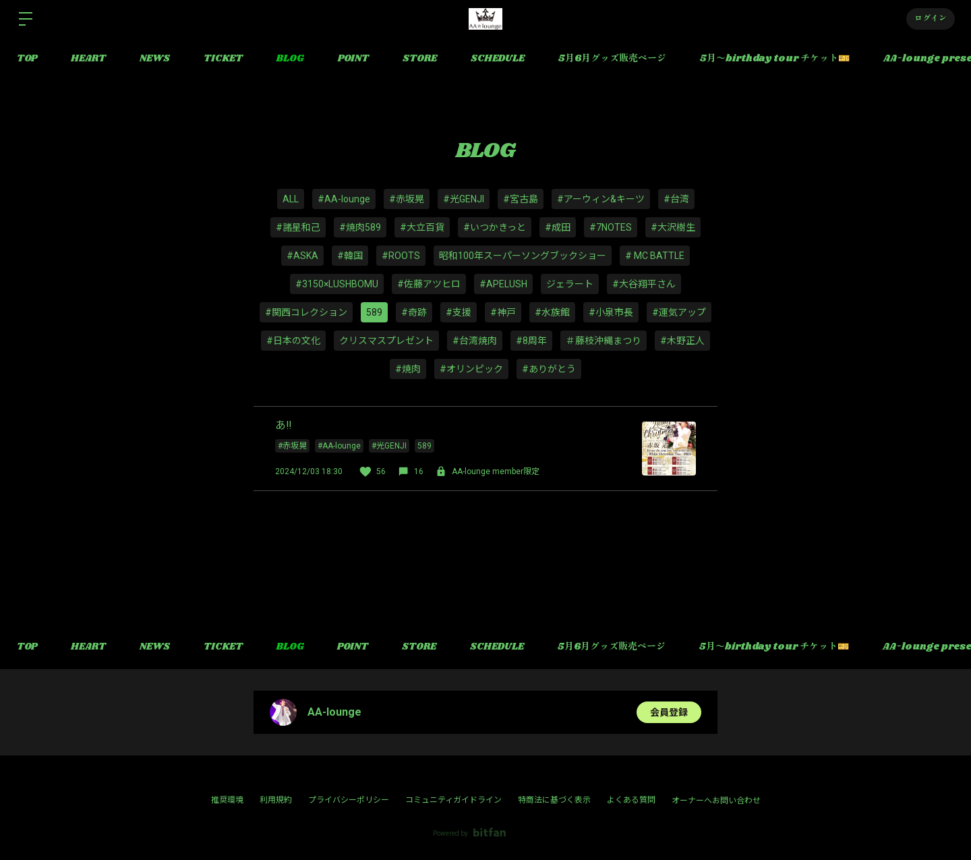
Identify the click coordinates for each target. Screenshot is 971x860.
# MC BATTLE (654, 255)
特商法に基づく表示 (554, 800)
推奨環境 (227, 800)
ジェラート (569, 284)
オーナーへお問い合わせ (716, 801)
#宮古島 (520, 199)
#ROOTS (401, 255)
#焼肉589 (360, 227)
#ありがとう (549, 369)
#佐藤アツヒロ (429, 284)
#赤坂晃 (406, 199)
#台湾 (676, 199)
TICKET (223, 58)
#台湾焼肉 (474, 340)
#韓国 (350, 255)
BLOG (290, 58)
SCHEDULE (498, 58)
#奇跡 (414, 312)
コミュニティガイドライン (453, 800)
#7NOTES (610, 227)
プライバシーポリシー (348, 800)
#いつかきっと (494, 227)
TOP (27, 58)
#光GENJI (463, 199)
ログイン (930, 18)
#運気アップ (679, 312)
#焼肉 (408, 369)
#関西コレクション (306, 312)
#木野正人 (682, 340)
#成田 (557, 227)
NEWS (155, 58)
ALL (291, 199)
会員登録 (669, 712)
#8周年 (531, 340)
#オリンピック (471, 369)
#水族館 (552, 312)
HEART (88, 58)
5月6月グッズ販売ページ (612, 58)
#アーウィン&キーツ (601, 199)
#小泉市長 (611, 312)
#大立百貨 (422, 227)
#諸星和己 (298, 227)
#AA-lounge (344, 199)
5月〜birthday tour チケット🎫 (775, 58)
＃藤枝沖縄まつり (603, 340)
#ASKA (302, 255)
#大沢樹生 (673, 227)
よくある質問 (631, 800)
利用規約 (276, 800)
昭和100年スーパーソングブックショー (522, 255)
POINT (353, 58)
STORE (420, 58)
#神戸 (503, 312)
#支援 (458, 312)
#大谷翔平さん (644, 284)
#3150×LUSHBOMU (336, 284)
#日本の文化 (293, 340)
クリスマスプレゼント (386, 340)
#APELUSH (503, 284)
